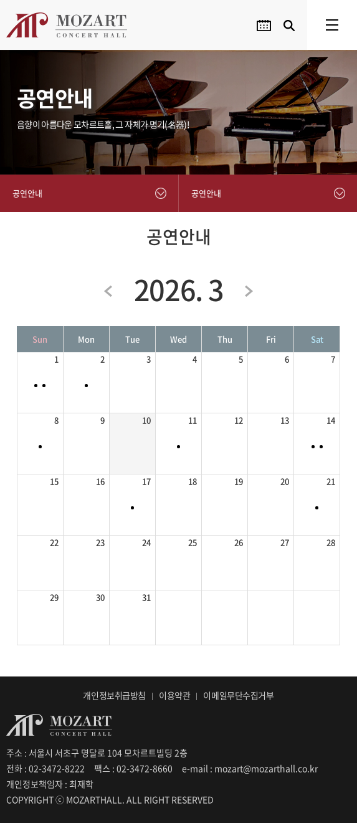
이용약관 (174, 695)
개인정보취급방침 (114, 695)
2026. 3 (179, 289)
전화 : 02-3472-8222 (45, 768)
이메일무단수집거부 (238, 695)
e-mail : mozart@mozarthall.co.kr (250, 768)
